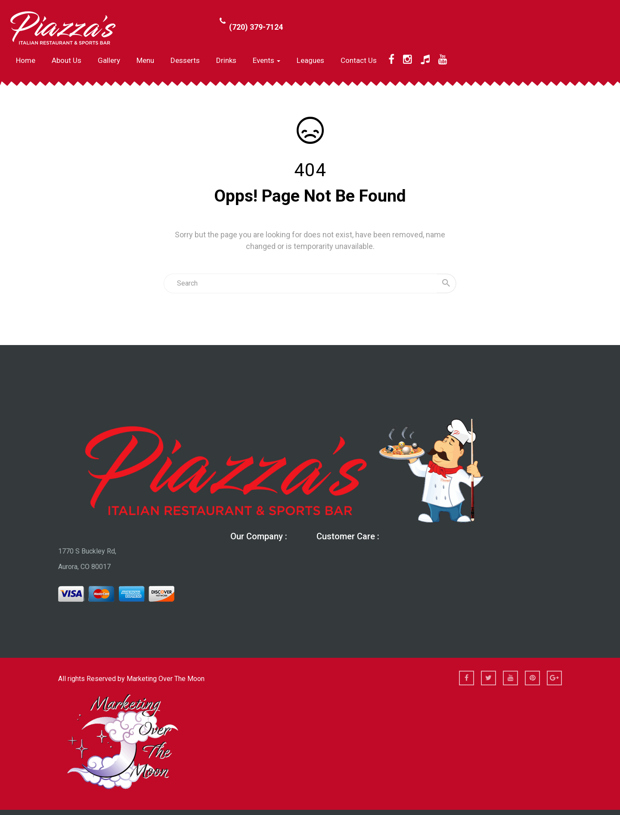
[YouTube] (442, 59)
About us (66, 60)
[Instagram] (407, 59)
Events (266, 60)
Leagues (310, 60)
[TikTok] (425, 59)
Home (25, 60)
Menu (145, 60)
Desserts (185, 60)
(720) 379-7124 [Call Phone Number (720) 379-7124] (256, 26)
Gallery (109, 60)
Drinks (226, 60)
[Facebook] (391, 59)
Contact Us (359, 60)
